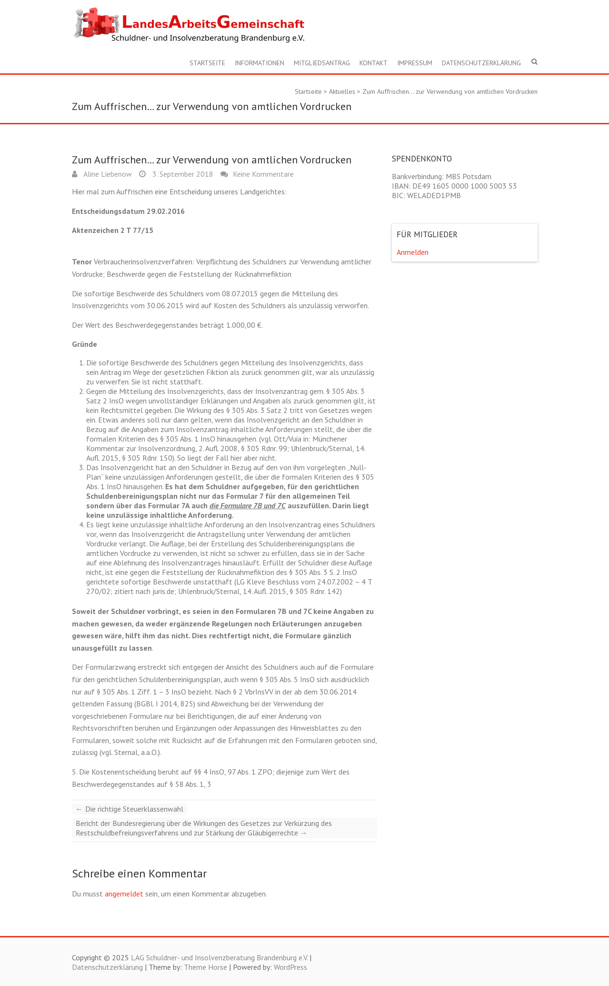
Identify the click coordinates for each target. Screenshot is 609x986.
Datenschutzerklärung (481, 63)
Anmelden (413, 252)
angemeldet (124, 893)
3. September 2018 (181, 174)
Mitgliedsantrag (322, 63)
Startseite (207, 63)
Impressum (414, 63)
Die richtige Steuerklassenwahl (129, 809)
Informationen (259, 63)
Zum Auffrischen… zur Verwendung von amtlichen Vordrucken (450, 91)
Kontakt (373, 63)
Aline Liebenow (107, 174)
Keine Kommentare (263, 174)
